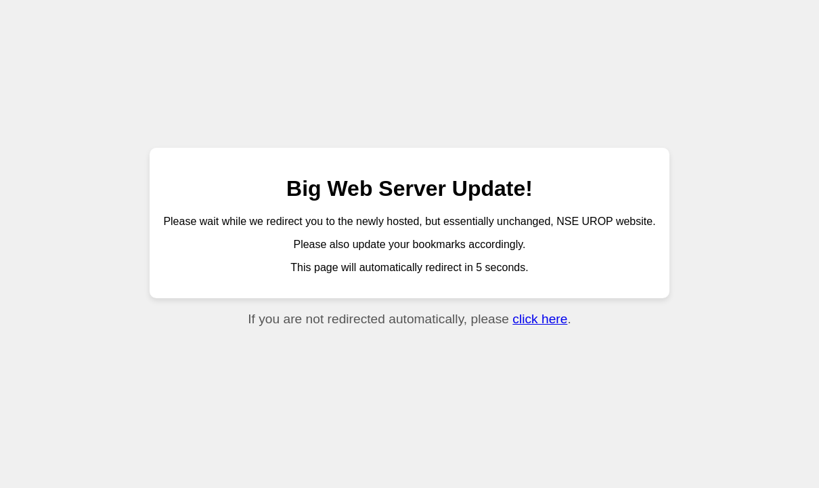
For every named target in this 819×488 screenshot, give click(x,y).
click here (539, 319)
